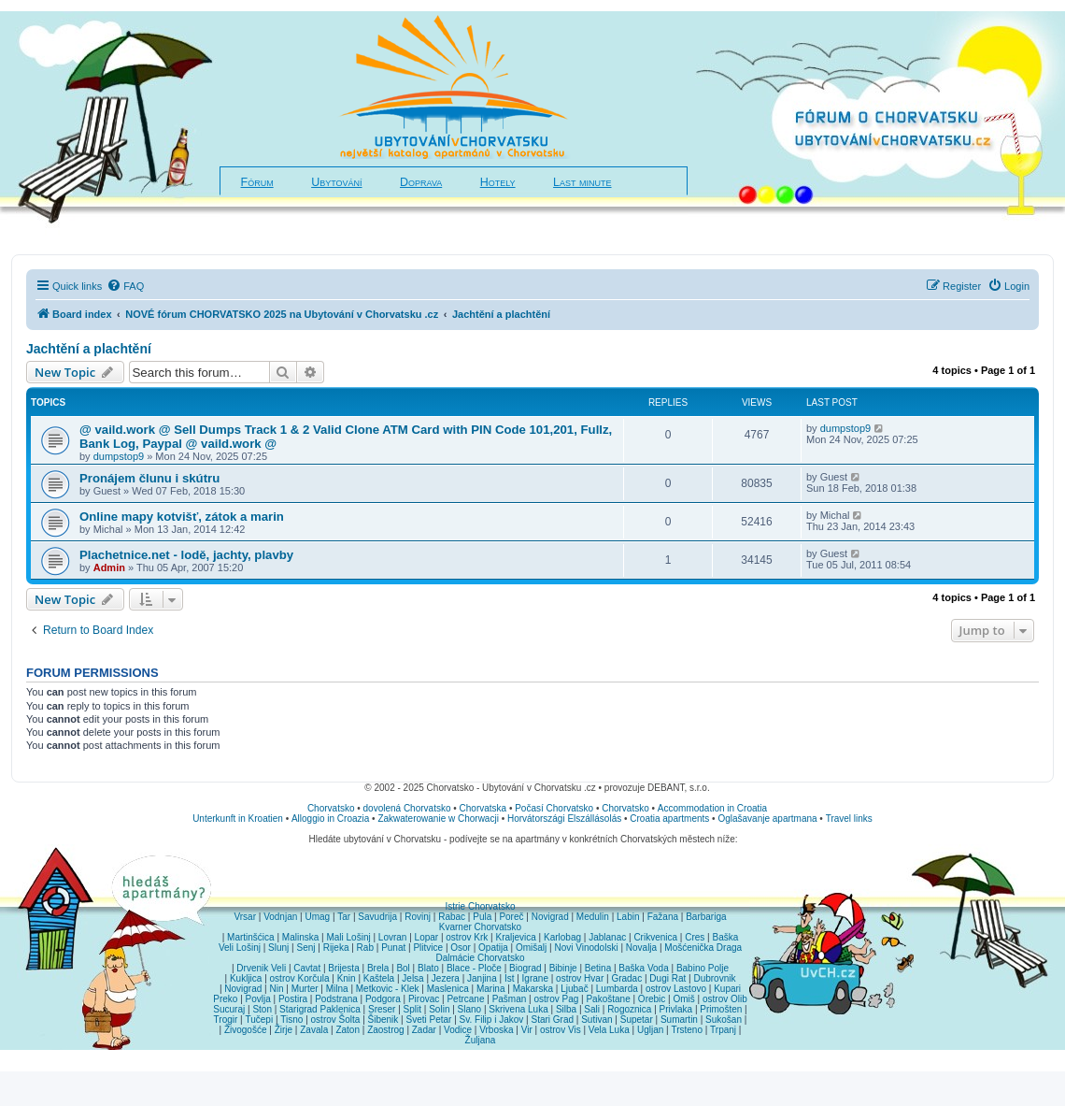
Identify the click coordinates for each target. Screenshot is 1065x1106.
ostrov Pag (555, 999)
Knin (346, 978)
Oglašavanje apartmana (766, 818)
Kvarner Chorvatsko (480, 927)
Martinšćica (251, 937)
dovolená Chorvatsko (407, 808)
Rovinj (418, 917)
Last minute (582, 182)
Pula (482, 917)
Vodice (458, 1030)
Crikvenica (655, 937)
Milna (337, 989)
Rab (365, 947)
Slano (470, 1009)
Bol (402, 968)
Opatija (493, 947)
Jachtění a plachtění (88, 348)
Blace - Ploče (474, 968)
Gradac (626, 978)
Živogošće (245, 1030)
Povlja (258, 999)
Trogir (226, 1019)
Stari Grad (552, 1019)
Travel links (849, 818)
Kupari (727, 989)
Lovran (392, 937)
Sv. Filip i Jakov (492, 1019)
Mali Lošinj (348, 937)
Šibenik (383, 1019)
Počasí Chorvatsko (554, 808)
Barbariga (706, 917)
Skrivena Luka (518, 1009)
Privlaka (676, 1009)
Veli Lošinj (240, 947)
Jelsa (412, 978)
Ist (509, 978)
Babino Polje (702, 968)
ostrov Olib (725, 999)
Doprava (421, 182)
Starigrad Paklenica (320, 1009)
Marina (490, 989)
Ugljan (650, 1030)
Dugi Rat (667, 978)
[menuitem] (125, 286)
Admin (109, 567)
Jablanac (607, 937)
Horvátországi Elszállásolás (564, 818)
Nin (276, 989)
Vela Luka (609, 1030)
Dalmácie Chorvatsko (479, 958)
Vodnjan (280, 917)
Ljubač (574, 989)
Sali (592, 1009)
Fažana (662, 917)
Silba (566, 1009)
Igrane (535, 978)
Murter (305, 989)
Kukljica (246, 978)
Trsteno (687, 1030)
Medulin (592, 917)
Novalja (641, 947)
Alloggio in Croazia (330, 818)
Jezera (446, 978)
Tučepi (260, 1019)
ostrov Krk (467, 937)
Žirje (283, 1030)
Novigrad (550, 917)
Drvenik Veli (261, 968)
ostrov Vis (560, 1030)
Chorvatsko (331, 808)
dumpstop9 (118, 456)
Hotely (498, 182)
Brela (378, 968)
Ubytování (336, 182)
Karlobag (562, 937)
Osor (460, 947)
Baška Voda (643, 968)
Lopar (427, 937)
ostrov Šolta (336, 1019)
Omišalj (531, 947)
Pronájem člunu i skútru (149, 478)
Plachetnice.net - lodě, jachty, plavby (186, 555)
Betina (598, 968)
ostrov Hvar (580, 978)
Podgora (383, 999)
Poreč (511, 917)
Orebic (651, 999)
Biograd (525, 968)
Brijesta (343, 968)
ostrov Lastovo (676, 989)
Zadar (424, 1030)
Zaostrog (385, 1030)
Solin (439, 1009)
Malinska (300, 937)
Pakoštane (608, 999)
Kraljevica (515, 937)
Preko (225, 999)
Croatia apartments (669, 818)
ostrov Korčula (300, 978)
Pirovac (423, 999)
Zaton (347, 1030)
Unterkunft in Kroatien (237, 818)
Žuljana (480, 1040)
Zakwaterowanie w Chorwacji (438, 818)
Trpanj (723, 1030)
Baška (726, 937)
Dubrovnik (714, 978)
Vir (526, 1030)
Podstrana (336, 999)
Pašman (509, 999)
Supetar (636, 1019)
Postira (292, 999)
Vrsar (245, 917)
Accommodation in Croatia (712, 808)
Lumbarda (617, 989)
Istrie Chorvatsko (480, 906)
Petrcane (465, 999)
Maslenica (448, 989)
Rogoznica (629, 1009)
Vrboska (496, 1030)
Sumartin (679, 1019)
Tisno (291, 1019)
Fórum (257, 182)
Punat (393, 947)
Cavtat (306, 968)
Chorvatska (483, 808)
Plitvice (428, 947)
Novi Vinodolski (586, 947)
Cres (694, 937)
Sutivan (596, 1019)
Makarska (533, 989)
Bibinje (563, 968)
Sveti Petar (429, 1019)
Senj (305, 947)
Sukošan (723, 1019)
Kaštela (378, 978)
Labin (628, 917)
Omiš (683, 999)
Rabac (451, 917)
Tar (343, 917)
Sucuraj (229, 1009)
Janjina (482, 978)
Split (412, 1009)
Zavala (314, 1030)
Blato (428, 968)
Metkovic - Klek (387, 989)
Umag (317, 917)
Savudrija (377, 917)
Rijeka (336, 947)
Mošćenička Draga (703, 947)
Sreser (381, 1009)
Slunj (278, 947)
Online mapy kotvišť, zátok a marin (181, 517)
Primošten (721, 1009)
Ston (262, 1009)
